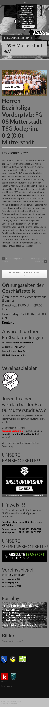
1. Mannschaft (10, 153)
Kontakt (8, 322)
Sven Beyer (19, 347)
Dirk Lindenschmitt (16, 355)
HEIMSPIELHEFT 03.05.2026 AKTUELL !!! (25, 273)
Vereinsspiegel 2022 (11, 586)
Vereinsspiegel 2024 (11, 579)
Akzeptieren (28, 26)
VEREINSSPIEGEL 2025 (14, 574)
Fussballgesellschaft (18, 37)
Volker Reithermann (22, 342)
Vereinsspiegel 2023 (11, 582)
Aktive (24, 153)
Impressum (6, 686)
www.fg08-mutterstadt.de (10, 704)
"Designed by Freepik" (12, 641)
